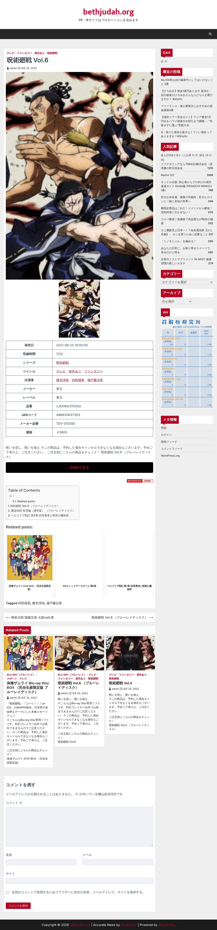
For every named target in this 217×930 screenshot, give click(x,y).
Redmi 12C (167, 175)
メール (87, 855)
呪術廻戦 (52, 53)
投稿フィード (169, 441)
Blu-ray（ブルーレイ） (21, 674)
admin (12, 68)
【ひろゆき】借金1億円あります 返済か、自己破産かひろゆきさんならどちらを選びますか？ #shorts (187, 95)
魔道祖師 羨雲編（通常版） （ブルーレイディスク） (43, 510)
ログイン (166, 434)
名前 (9, 855)
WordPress (166, 925)
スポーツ (12, 678)
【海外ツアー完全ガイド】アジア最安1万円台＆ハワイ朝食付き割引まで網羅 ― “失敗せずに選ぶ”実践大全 (187, 121)
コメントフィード (172, 448)
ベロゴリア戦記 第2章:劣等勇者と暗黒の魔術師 (40, 515)
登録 (163, 427)
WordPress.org (170, 455)
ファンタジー (24, 53)
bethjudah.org (108, 12)
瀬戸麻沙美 (95, 380)
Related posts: (26, 501)
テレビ (10, 53)
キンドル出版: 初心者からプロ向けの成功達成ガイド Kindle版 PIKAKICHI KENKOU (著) (186, 186)
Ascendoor (129, 925)
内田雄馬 (78, 380)
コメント (14, 803)
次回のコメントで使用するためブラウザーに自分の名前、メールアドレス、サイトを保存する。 (78, 892)
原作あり (40, 53)
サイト (10, 873)
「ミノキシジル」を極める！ (178, 241)
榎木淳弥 (62, 380)
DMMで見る (79, 467)
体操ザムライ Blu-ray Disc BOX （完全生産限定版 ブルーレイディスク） (28, 687)
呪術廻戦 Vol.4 (120, 683)
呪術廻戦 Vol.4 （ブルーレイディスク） (35, 505)
